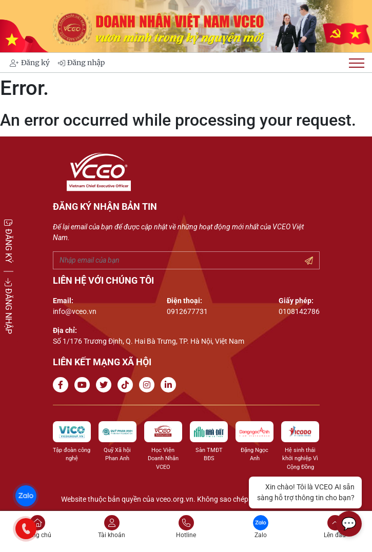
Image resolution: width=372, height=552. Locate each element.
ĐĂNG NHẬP (8, 306)
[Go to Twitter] (105, 385)
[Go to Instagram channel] (149, 385)
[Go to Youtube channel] (84, 385)
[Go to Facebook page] (62, 385)
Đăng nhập (81, 62)
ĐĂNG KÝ (8, 241)
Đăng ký (30, 62)
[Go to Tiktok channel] (127, 385)
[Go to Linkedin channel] (170, 385)
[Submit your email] (309, 261)
